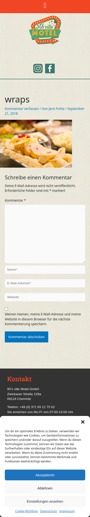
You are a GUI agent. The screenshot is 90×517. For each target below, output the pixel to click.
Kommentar (15, 200)
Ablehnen (45, 488)
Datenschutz (48, 511)
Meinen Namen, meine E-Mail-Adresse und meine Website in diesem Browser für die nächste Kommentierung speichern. (43, 319)
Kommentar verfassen (22, 108)
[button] (82, 422)
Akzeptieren (45, 475)
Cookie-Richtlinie (26, 511)
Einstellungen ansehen (45, 501)
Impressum (67, 511)
